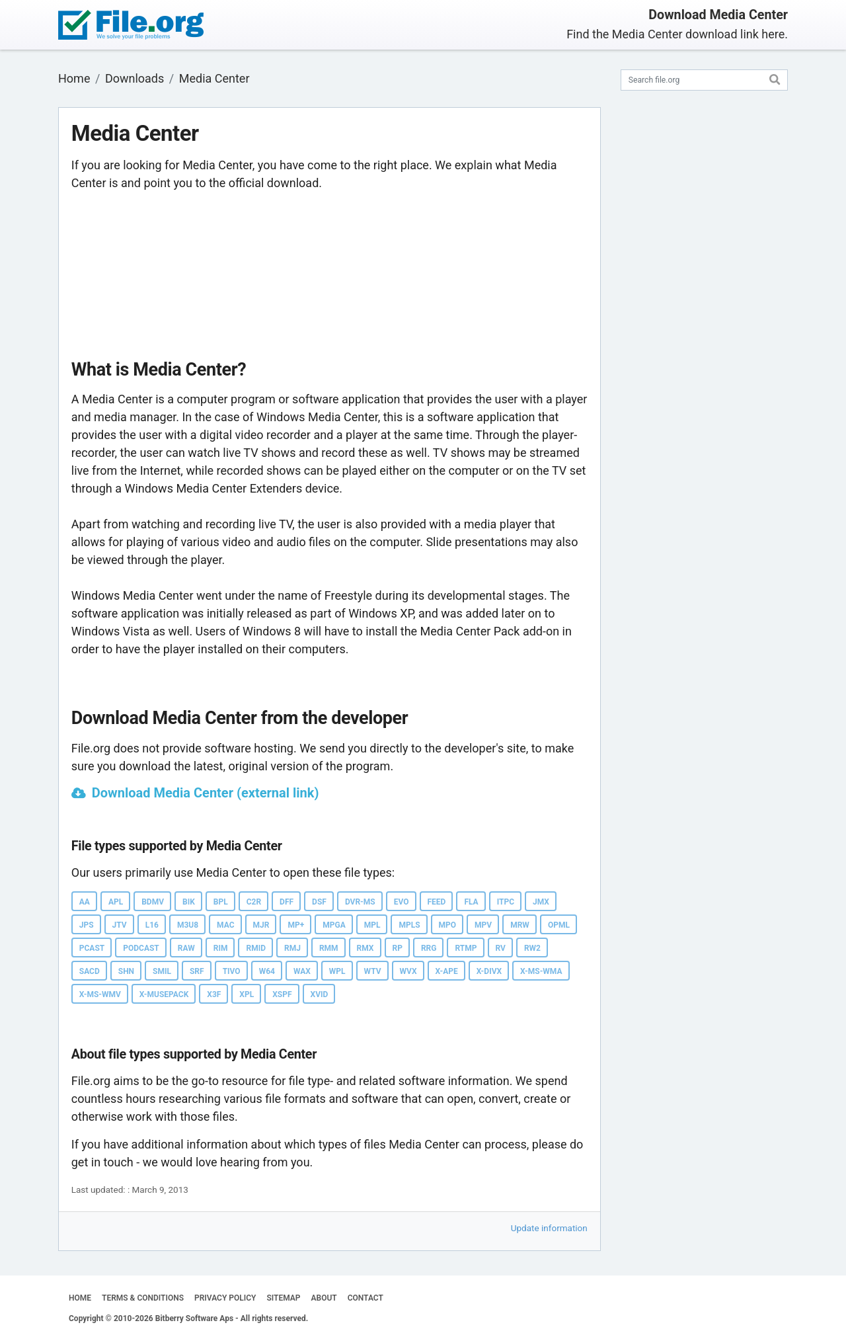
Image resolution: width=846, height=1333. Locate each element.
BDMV (152, 902)
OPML (559, 925)
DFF (286, 902)
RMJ (292, 948)
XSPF (281, 994)
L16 (152, 925)
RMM (328, 948)
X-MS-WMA (541, 971)
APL (115, 902)
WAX (302, 971)
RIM (220, 948)
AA (84, 902)
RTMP (466, 948)
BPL (220, 902)
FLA (471, 902)
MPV (483, 925)
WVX (408, 971)
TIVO (232, 971)
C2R (254, 902)
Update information (549, 1228)
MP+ (296, 925)
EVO (401, 902)
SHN (126, 971)
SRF (197, 971)
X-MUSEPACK (163, 994)
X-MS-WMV (100, 994)
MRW (519, 925)
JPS (86, 925)
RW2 (532, 948)
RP (398, 948)
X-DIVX (489, 971)
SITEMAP (283, 1298)
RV (501, 948)
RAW (186, 948)
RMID (256, 948)
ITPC (505, 902)
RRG (429, 948)
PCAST (91, 948)
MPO (448, 925)
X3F (214, 994)
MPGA (334, 925)
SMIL (162, 971)
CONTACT (365, 1298)
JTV (119, 925)
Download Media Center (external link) (205, 793)
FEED (437, 902)
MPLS (409, 925)
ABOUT (324, 1298)
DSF (319, 902)
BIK (188, 902)
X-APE (447, 971)
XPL (246, 994)
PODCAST (141, 948)
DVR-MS (360, 902)
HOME (80, 1298)
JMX (541, 902)
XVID (319, 994)
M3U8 (187, 925)
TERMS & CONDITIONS (143, 1298)
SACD (89, 971)
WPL (337, 971)
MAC (225, 925)
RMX (365, 948)
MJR (261, 925)
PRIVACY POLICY (225, 1298)
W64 (267, 971)
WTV (372, 971)
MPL (372, 925)
